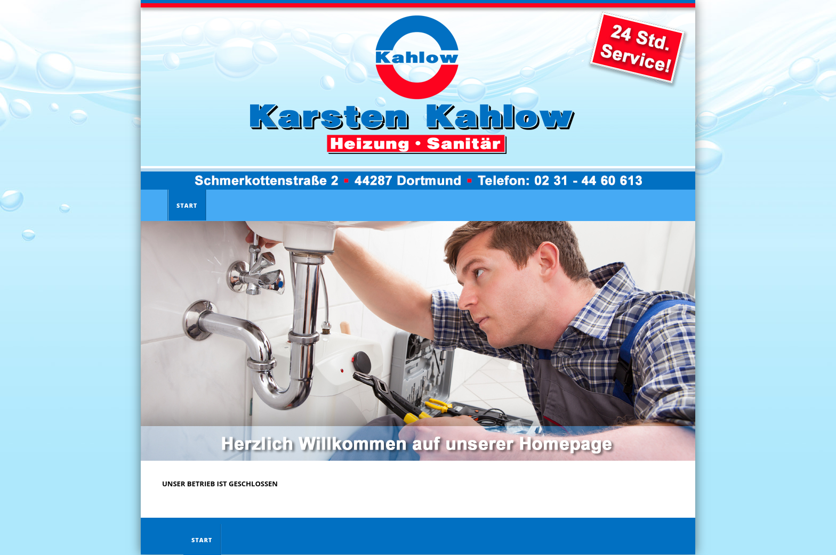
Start (186, 205)
